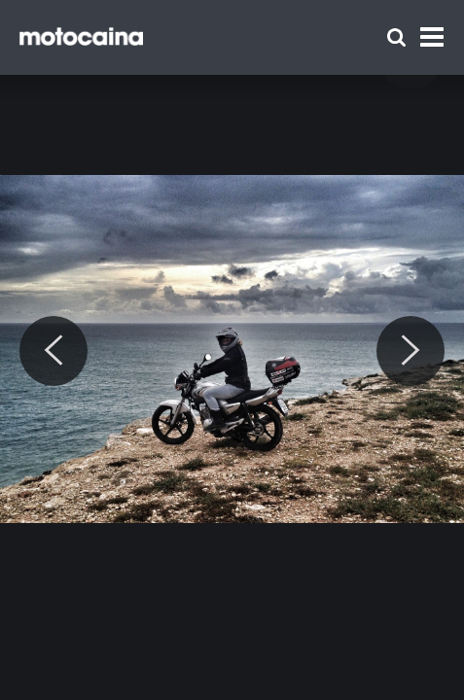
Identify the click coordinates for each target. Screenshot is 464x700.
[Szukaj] (396, 37)
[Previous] (53, 351)
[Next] (410, 351)
